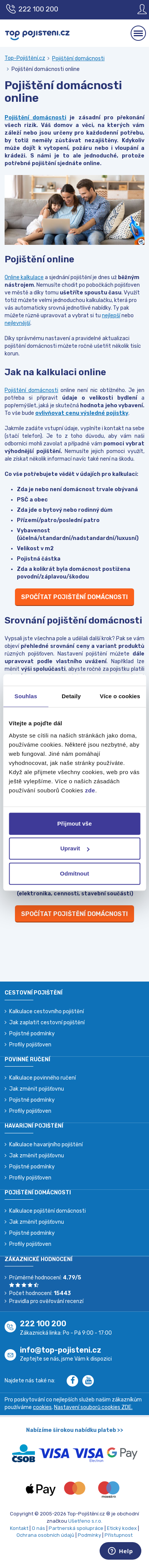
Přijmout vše (74, 823)
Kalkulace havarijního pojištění (46, 1144)
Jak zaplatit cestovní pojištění (47, 1022)
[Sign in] (136, 9)
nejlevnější (17, 323)
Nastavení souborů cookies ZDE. (93, 1407)
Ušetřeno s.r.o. (85, 1521)
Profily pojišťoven (30, 1044)
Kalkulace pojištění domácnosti (47, 1211)
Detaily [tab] (71, 696)
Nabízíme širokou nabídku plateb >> (74, 1430)
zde (90, 790)
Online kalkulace (24, 277)
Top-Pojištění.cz (25, 58)
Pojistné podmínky (32, 1033)
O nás (38, 1528)
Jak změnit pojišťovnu (36, 1089)
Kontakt (19, 1528)
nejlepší (111, 315)
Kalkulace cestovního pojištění (46, 1011)
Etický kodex (122, 1528)
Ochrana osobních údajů (45, 1535)
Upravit (74, 848)
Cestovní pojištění (33, 993)
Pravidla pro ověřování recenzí (46, 1301)
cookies (42, 1407)
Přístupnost (119, 1535)
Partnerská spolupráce (76, 1528)
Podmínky (89, 1535)
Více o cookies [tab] (120, 696)
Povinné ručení (27, 1059)
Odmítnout (74, 873)
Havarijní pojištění (34, 1126)
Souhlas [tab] (26, 696)
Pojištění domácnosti (78, 58)
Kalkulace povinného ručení (42, 1078)
